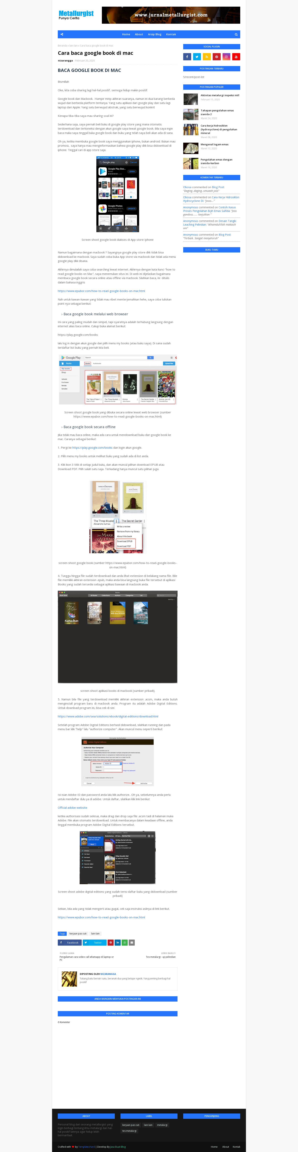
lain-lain (73, 45)
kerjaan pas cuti (78, 933)
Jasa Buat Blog (118, 1146)
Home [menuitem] (126, 34)
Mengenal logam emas (214, 144)
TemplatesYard (86, 1146)
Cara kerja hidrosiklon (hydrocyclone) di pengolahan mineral (219, 129)
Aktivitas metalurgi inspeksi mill (220, 95)
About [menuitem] (139, 34)
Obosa (187, 187)
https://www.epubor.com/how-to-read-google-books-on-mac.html (101, 291)
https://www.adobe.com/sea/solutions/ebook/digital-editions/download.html (108, 716)
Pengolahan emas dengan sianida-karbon (216, 161)
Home (214, 1146)
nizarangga (65, 60)
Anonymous (190, 207)
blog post (218, 187)
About (225, 1146)
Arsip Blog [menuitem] (154, 34)
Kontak (236, 1146)
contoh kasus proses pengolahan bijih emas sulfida (209, 209)
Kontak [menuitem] (171, 34)
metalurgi (162, 1125)
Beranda (62, 45)
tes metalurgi (129, 1130)
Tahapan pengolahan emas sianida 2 (217, 112)
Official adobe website (72, 807)
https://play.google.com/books (92, 447)
